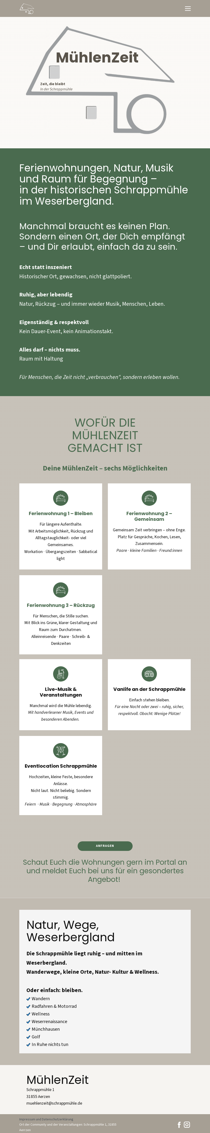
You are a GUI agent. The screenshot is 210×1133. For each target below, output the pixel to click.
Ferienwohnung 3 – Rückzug (61, 605)
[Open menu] (188, 8)
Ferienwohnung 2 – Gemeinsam (149, 516)
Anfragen (105, 845)
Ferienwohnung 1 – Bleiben (61, 513)
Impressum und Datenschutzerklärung (46, 1119)
